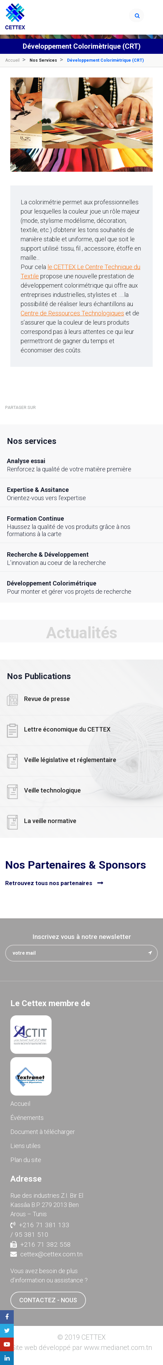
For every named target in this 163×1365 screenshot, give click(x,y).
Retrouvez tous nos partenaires (48, 883)
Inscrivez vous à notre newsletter (81, 937)
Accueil (12, 60)
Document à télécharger (42, 1131)
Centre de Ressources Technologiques (72, 313)
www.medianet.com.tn (118, 1347)
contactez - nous (48, 1300)
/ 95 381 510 (29, 1235)
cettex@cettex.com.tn (46, 1254)
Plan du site (25, 1159)
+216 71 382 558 (40, 1244)
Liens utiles (25, 1145)
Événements (27, 1117)
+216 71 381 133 (39, 1225)
